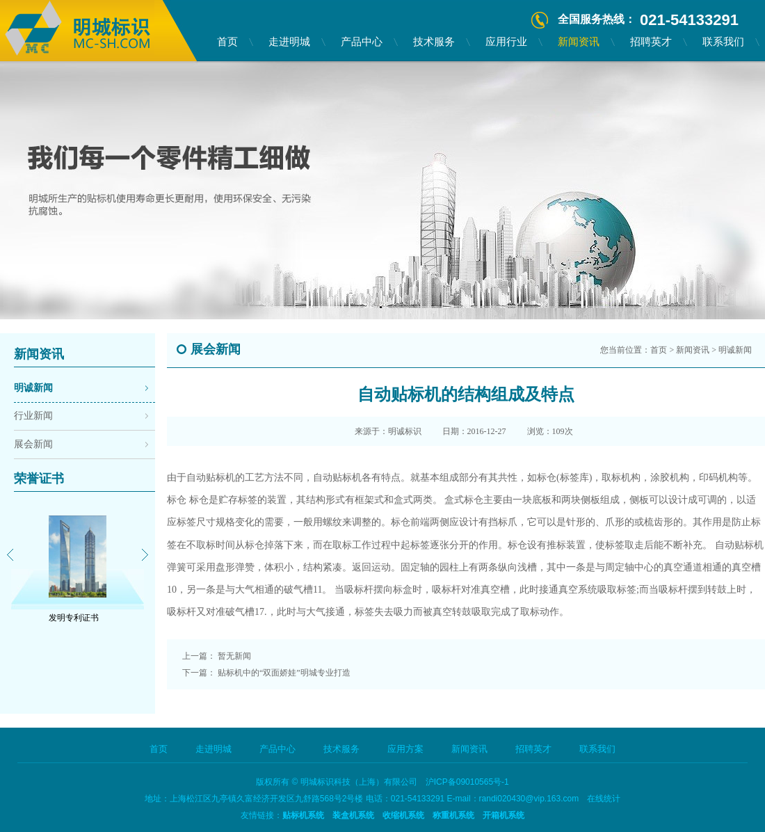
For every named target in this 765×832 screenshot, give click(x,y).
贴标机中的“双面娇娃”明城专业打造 (284, 673)
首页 (227, 41)
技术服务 (434, 41)
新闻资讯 (578, 41)
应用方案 (405, 749)
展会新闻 (33, 444)
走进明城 (289, 41)
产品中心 (361, 41)
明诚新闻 (33, 388)
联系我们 (723, 41)
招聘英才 (651, 41)
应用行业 (506, 41)
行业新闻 (33, 415)
